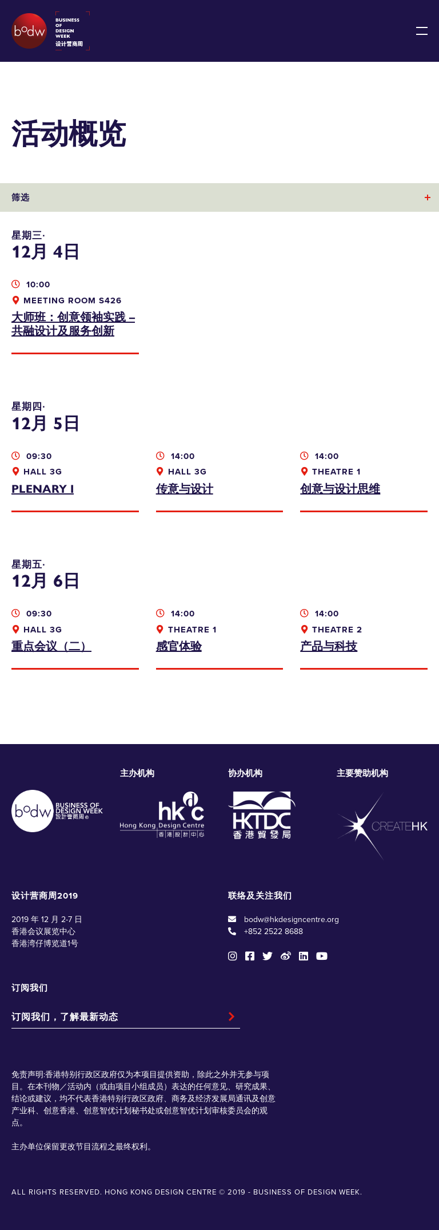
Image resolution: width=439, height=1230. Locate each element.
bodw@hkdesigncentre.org (291, 919)
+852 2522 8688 (273, 931)
